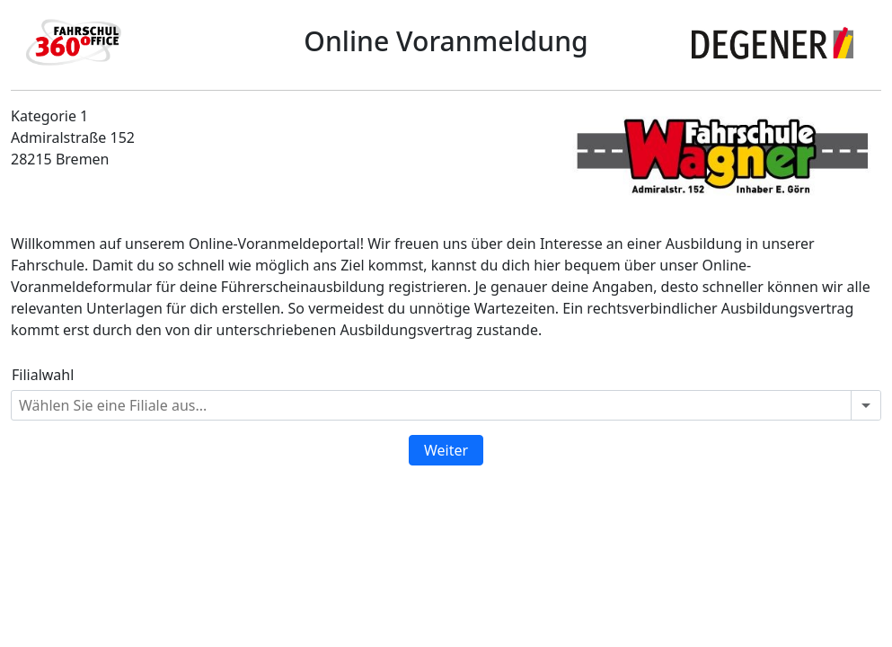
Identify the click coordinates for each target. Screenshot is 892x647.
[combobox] (431, 405)
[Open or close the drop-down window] (865, 405)
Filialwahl (43, 375)
